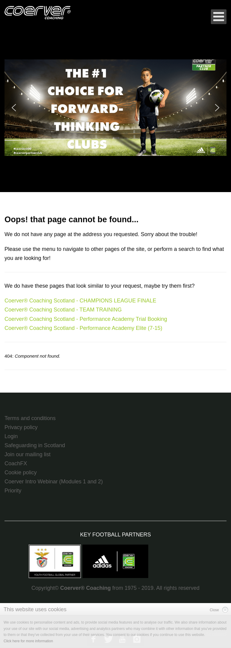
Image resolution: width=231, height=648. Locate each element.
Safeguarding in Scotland (35, 445)
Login (11, 436)
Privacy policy (21, 427)
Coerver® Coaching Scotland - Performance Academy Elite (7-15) (83, 328)
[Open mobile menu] (218, 16)
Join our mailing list (28, 454)
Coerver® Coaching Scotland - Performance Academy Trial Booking (86, 319)
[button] (115, 107)
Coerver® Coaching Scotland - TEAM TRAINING (63, 310)
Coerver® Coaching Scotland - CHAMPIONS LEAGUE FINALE (80, 301)
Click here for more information (28, 641)
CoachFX (16, 463)
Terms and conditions (30, 418)
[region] (115, 107)
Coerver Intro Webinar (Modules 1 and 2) (54, 482)
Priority (13, 491)
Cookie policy (21, 472)
